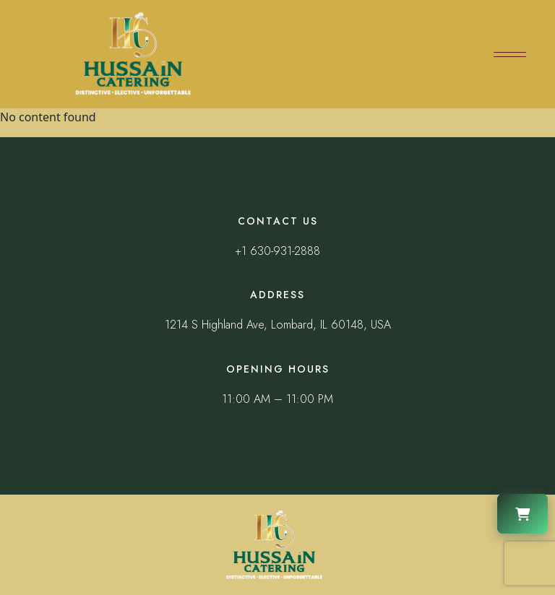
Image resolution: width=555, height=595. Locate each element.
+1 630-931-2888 (277, 251)
